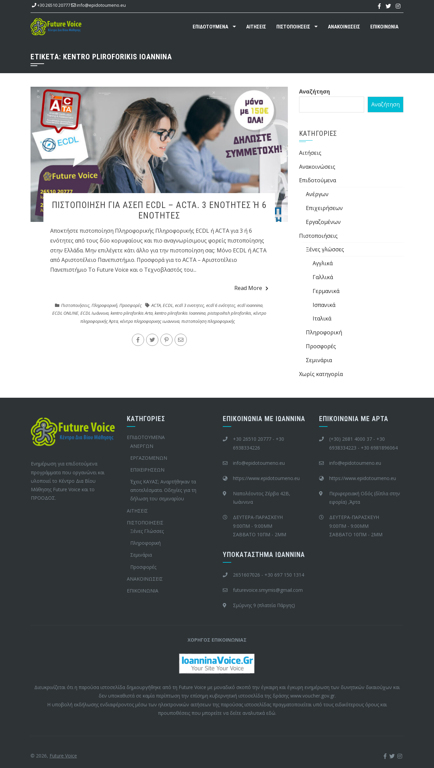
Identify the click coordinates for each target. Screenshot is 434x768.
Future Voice (63, 755)
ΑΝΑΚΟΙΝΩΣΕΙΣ (344, 27)
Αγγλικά (323, 263)
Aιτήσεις (310, 153)
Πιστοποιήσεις (75, 305)
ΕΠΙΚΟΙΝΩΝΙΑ (384, 27)
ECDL (168, 305)
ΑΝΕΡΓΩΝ (141, 446)
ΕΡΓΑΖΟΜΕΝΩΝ (148, 458)
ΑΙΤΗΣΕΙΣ (256, 27)
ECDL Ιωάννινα (94, 313)
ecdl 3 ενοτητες (189, 305)
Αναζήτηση (314, 91)
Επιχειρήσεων (324, 208)
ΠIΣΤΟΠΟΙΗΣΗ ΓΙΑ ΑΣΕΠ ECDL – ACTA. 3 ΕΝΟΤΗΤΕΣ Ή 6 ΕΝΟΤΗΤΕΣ (159, 210)
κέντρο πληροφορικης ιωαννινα (149, 321)
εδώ (270, 713)
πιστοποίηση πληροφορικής (208, 321)
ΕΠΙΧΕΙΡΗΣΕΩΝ (147, 469)
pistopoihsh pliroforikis (229, 313)
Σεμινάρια (319, 360)
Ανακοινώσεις (317, 166)
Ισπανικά (324, 305)
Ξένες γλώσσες (325, 249)
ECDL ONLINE (65, 313)
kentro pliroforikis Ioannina (180, 313)
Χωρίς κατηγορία (321, 374)
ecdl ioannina (249, 305)
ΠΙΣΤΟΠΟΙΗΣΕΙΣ (293, 27)
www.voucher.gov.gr (312, 695)
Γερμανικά (326, 291)
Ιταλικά (322, 318)
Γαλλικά (323, 277)
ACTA (156, 305)
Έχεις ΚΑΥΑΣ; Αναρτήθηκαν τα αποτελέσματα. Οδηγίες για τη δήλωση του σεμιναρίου (163, 490)
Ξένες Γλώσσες (147, 531)
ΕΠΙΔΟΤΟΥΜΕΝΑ (210, 27)
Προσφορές (130, 305)
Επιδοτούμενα (317, 180)
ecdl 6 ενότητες (220, 305)
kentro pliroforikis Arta (132, 313)
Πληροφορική (104, 305)
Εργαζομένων (323, 222)
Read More (251, 288)
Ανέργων (317, 194)
